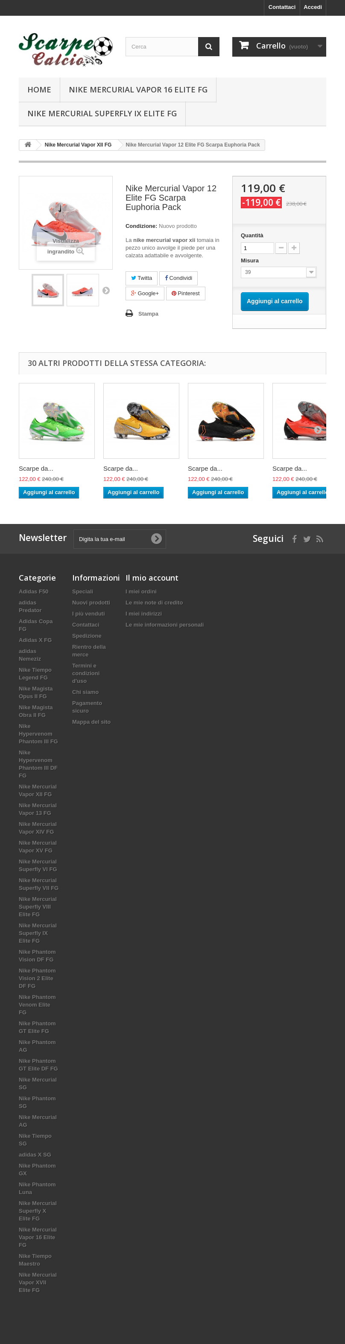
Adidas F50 (33, 591)
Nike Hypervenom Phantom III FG (38, 734)
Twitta (141, 278)
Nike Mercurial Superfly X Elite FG (38, 1211)
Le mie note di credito (154, 602)
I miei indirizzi (144, 613)
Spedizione (87, 636)
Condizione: (141, 226)
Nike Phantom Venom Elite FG (37, 1005)
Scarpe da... (36, 468)
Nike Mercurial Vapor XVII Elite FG (38, 1282)
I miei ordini (141, 591)
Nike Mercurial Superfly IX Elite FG (102, 113)
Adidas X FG (35, 640)
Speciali (82, 591)
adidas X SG (35, 1154)
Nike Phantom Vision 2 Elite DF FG (37, 978)
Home (39, 89)
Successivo (106, 290)
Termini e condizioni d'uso (85, 673)
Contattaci (282, 7)
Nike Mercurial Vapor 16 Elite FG (138, 89)
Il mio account (152, 578)
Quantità (252, 235)
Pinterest (186, 293)
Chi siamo (85, 692)
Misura (250, 260)
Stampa (148, 314)
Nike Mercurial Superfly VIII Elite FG (38, 907)
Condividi (178, 278)
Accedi (313, 7)
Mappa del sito (91, 722)
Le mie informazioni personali (165, 625)
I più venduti (88, 613)
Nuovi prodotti (91, 602)
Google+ (145, 293)
